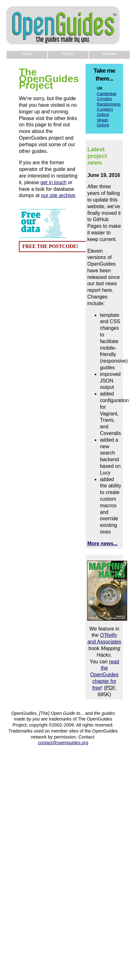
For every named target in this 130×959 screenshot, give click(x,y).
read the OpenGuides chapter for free (104, 675)
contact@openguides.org (63, 742)
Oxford (103, 114)
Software (109, 53)
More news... (102, 543)
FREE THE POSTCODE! (50, 246)
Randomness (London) (108, 107)
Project (68, 53)
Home (27, 53)
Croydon (104, 98)
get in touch (53, 182)
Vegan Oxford (103, 123)
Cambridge (106, 93)
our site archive (58, 195)
